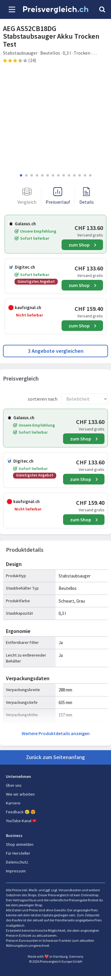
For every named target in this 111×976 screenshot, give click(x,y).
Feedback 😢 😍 (21, 812)
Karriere (13, 803)
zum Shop (79, 245)
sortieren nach (42, 399)
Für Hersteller (18, 853)
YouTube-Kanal (21, 821)
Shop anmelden (19, 844)
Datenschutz (17, 862)
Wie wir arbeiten (20, 794)
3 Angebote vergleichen (55, 350)
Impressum (16, 871)
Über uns (14, 785)
